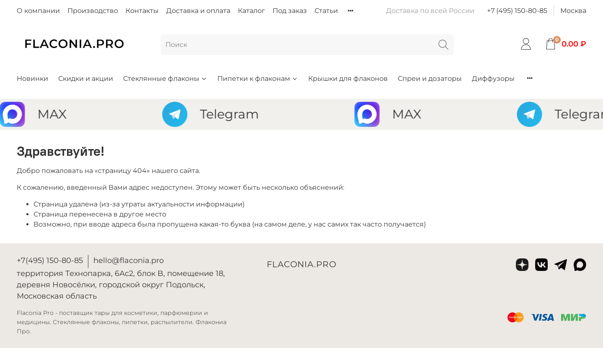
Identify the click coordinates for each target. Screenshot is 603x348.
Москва (573, 11)
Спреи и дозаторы (430, 78)
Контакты (142, 11)
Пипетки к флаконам (257, 78)
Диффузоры (493, 78)
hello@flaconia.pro (128, 260)
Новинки (32, 78)
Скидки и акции (85, 78)
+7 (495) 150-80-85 (517, 11)
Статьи (326, 11)
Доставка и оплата (198, 11)
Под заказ (290, 11)
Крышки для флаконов (348, 78)
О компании (38, 11)
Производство (92, 11)
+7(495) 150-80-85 (50, 260)
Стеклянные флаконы (165, 78)
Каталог (251, 11)
